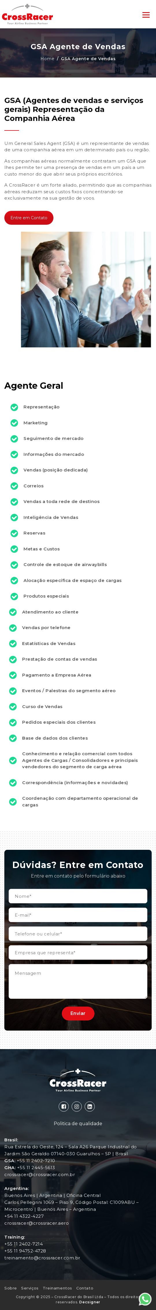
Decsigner (89, 1302)
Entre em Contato (28, 215)
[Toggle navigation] (146, 14)
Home (47, 58)
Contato (84, 1288)
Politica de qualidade (78, 1123)
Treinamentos (57, 1288)
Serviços (30, 1288)
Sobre (10, 1288)
